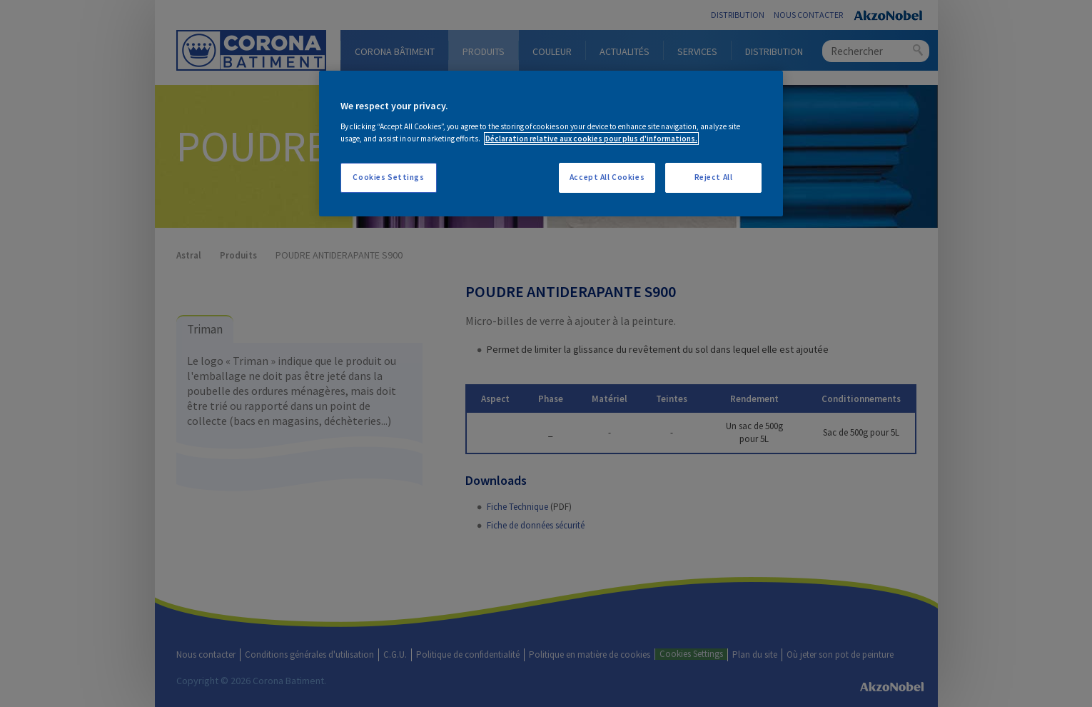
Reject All (713, 177)
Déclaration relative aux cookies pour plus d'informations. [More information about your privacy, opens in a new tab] (591, 139)
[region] (551, 143)
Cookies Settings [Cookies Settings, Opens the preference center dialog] (388, 177)
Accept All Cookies (607, 177)
